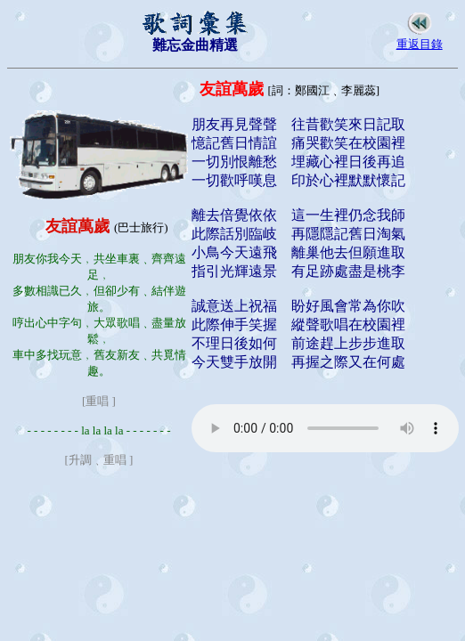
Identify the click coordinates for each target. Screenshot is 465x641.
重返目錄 (419, 44)
